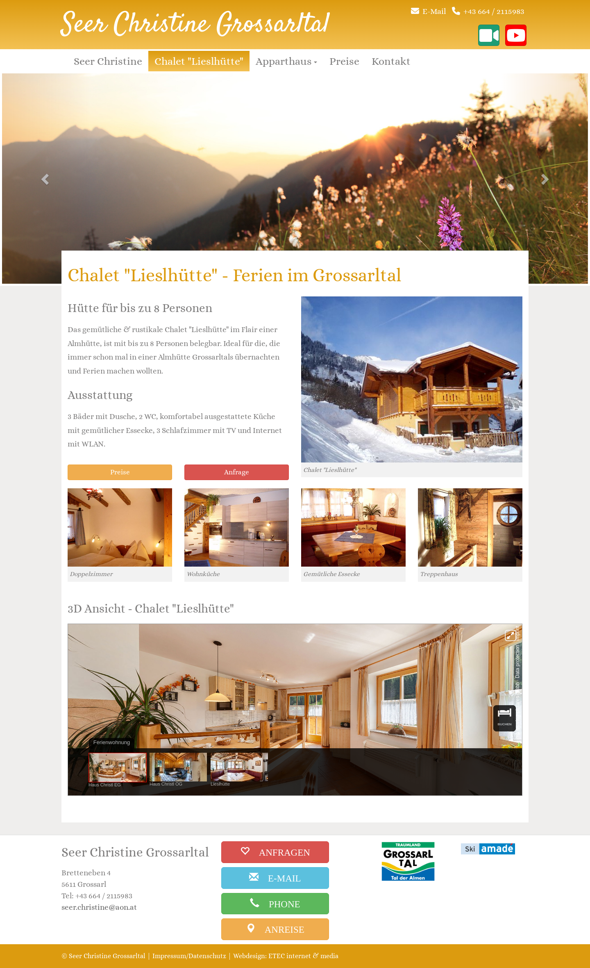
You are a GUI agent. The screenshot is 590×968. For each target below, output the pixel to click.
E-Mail (434, 11)
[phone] (275, 904)
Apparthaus (286, 61)
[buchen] (275, 852)
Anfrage (236, 472)
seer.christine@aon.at (99, 907)
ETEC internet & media (303, 956)
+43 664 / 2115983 (493, 11)
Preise (344, 61)
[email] (275, 878)
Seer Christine (108, 61)
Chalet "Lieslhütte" (198, 61)
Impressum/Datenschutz (189, 956)
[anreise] (275, 929)
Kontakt (391, 61)
